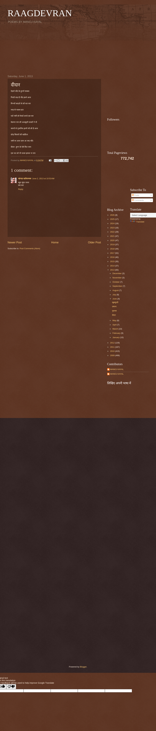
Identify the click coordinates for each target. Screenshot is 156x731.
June (115, 299)
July (115, 294)
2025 (112, 219)
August (116, 290)
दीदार (114, 315)
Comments (138, 200)
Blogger (83, 667)
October (116, 282)
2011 (112, 347)
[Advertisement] (78, 49)
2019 (112, 244)
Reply (20, 189)
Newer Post (15, 242)
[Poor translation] (11, 686)
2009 (112, 355)
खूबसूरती (115, 302)
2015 (112, 261)
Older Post (94, 242)
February (117, 333)
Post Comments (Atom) (30, 248)
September (118, 286)
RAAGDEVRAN (40, 13)
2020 (112, 240)
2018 (112, 249)
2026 (112, 215)
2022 (112, 232)
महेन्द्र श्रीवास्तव (24, 178)
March (115, 329)
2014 (112, 266)
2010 (112, 351)
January (116, 337)
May (115, 320)
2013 (112, 270)
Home (54, 242)
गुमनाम (114, 311)
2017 (112, 253)
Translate (137, 222)
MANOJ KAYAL (117, 369)
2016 (112, 257)
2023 (112, 228)
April (115, 325)
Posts (135, 195)
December (117, 273)
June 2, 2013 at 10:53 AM (43, 178)
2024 (112, 223)
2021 (112, 236)
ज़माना (114, 306)
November (117, 278)
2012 (112, 343)
